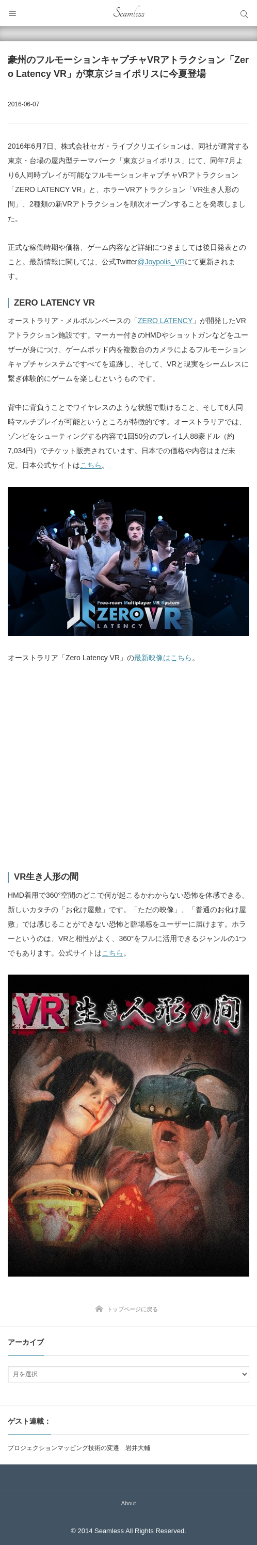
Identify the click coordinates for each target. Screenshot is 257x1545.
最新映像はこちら (163, 658)
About (128, 1503)
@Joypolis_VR (161, 262)
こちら (91, 465)
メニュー (13, 13)
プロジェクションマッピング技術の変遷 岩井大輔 (79, 1448)
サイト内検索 (244, 13)
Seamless (128, 13)
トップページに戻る (132, 1309)
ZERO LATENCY (165, 320)
